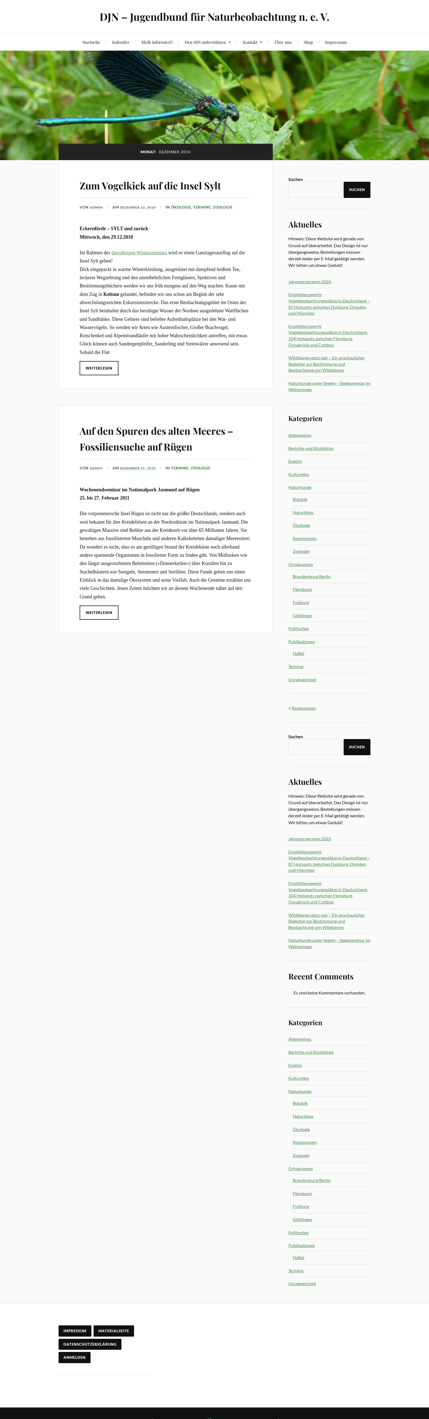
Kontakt (250, 42)
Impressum (336, 42)
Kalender (120, 42)
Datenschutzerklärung (90, 1344)
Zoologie (227, 223)
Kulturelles (298, 474)
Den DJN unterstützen (205, 42)
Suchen (295, 179)
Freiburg (301, 602)
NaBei (298, 653)
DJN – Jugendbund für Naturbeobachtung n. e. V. (214, 17)
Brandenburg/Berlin (312, 576)
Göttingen (302, 615)
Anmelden (74, 1357)
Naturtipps (303, 512)
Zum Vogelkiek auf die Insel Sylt (156, 192)
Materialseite (113, 1331)
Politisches (298, 628)
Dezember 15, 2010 (140, 499)
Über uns (283, 42)
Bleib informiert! (157, 42)
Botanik (300, 499)
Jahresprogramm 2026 (309, 281)
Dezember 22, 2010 (140, 223)
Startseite (91, 42)
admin (97, 223)
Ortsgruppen (300, 564)
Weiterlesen (99, 384)
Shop (308, 42)
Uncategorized (302, 679)
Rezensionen (305, 538)
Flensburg (302, 589)
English (295, 461)
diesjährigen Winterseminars (139, 268)
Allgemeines (299, 435)
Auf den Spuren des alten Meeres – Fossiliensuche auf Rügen (157, 461)
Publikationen (301, 641)
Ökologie (186, 223)
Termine (206, 223)
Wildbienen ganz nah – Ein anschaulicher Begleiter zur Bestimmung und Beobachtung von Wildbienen (326, 364)
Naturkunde (299, 487)
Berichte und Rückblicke (311, 448)
